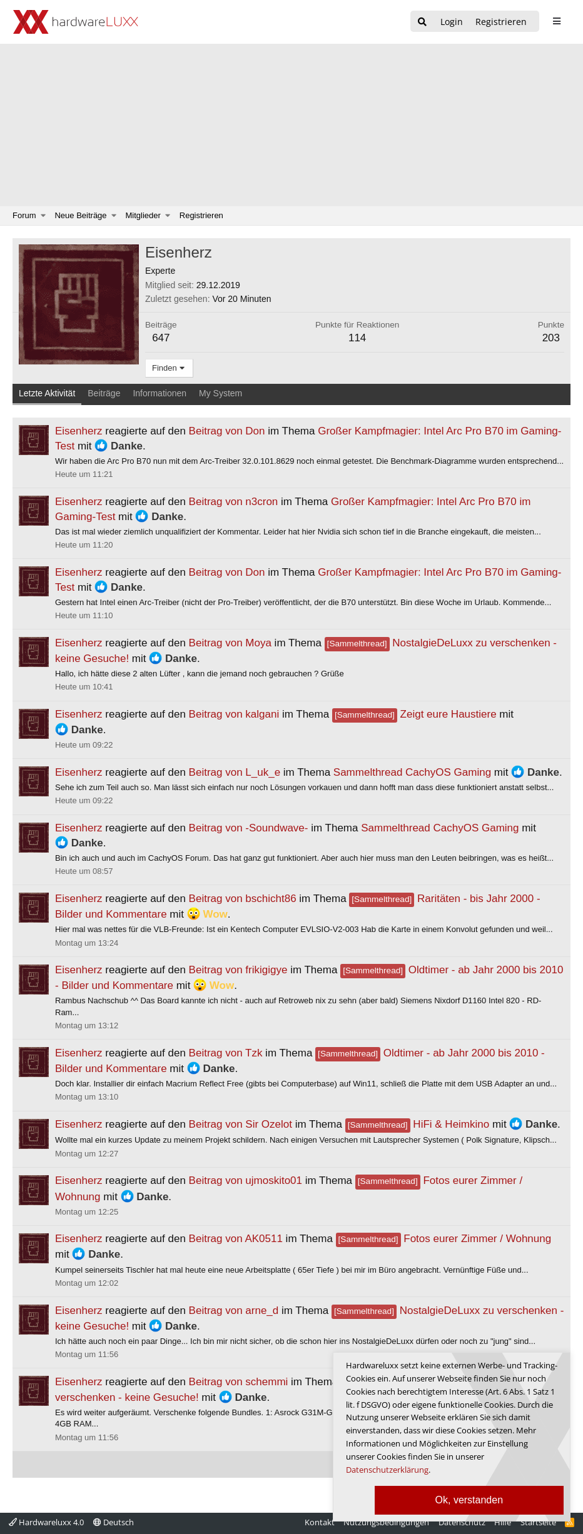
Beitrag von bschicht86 (243, 899)
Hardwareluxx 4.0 (46, 1522)
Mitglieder (143, 215)
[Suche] (422, 22)
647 (161, 338)
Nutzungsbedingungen (386, 1522)
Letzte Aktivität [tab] (47, 393)
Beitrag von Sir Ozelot (240, 1124)
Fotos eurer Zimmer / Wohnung (444, 1239)
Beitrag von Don (227, 431)
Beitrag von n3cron (233, 502)
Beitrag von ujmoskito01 (245, 1180)
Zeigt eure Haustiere (414, 714)
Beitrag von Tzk (226, 1053)
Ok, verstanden (469, 1500)
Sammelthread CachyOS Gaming (412, 772)
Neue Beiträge (80, 215)
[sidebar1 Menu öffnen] (556, 21)
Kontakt (320, 1522)
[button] (43, 215)
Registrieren (201, 215)
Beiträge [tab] (104, 393)
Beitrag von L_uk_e (235, 772)
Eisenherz (79, 431)
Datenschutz (462, 1522)
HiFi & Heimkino (417, 1124)
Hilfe (502, 1522)
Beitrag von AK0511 (236, 1239)
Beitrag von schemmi (238, 1382)
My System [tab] (220, 393)
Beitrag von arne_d (234, 1310)
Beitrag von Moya (230, 643)
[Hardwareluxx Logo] (75, 22)
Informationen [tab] (159, 393)
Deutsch (113, 1522)
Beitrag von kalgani (234, 714)
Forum (24, 215)
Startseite (538, 1522)
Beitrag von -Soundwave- (248, 828)
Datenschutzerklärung (387, 1469)
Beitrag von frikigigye (238, 970)
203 (551, 338)
